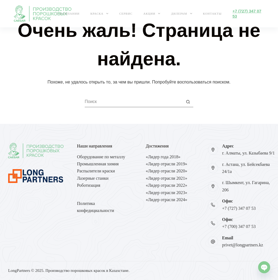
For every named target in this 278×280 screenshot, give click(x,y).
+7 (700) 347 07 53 (239, 226)
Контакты (212, 13)
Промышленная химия (98, 164)
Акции (152, 13)
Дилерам (182, 13)
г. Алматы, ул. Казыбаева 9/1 (248, 153)
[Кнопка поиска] (187, 101)
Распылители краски (96, 171)
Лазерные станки (93, 178)
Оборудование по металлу (101, 157)
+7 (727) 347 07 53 (239, 208)
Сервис (125, 13)
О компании (68, 13)
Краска (100, 13)
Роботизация (88, 185)
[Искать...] (133, 101)
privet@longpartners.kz (242, 245)
